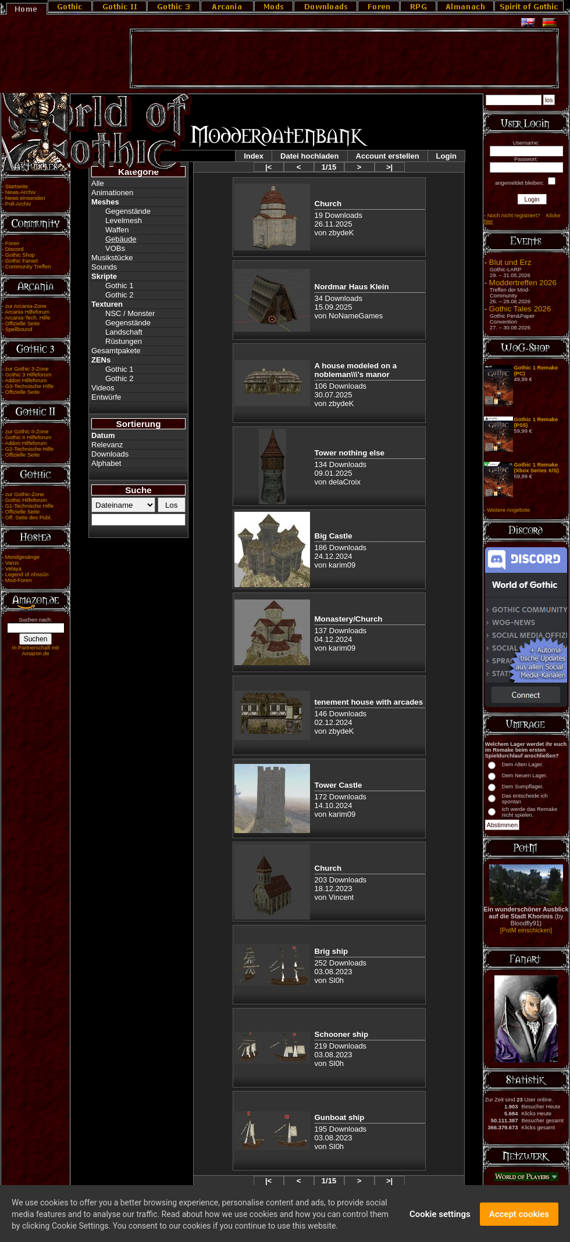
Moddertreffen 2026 (523, 282)
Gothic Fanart (21, 261)
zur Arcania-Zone (26, 306)
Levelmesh (123, 220)
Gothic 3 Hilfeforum (28, 375)
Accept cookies (519, 1221)
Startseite (16, 186)
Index (253, 156)
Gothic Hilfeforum (26, 500)
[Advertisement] (344, 59)
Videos (103, 387)
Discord (14, 249)
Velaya (13, 569)
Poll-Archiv (18, 204)
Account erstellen (387, 156)
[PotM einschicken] (526, 930)
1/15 (329, 167)
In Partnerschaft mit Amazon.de (35, 650)
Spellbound (19, 329)
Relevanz (107, 444)
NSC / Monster (130, 313)
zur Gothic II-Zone (27, 432)
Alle (97, 183)
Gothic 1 (119, 285)
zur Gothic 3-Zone (27, 369)
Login (446, 156)
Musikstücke (112, 257)
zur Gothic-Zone (24, 494)
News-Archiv (20, 192)
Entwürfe (106, 397)
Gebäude (121, 239)
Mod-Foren (18, 580)
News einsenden (25, 198)
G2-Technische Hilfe (29, 449)
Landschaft (123, 332)
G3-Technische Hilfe (29, 386)
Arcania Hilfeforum (27, 312)
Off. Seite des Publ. (28, 518)
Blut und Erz (510, 262)
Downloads (110, 454)
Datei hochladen (309, 156)
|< (268, 167)
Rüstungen (123, 341)
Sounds (104, 267)
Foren (12, 243)
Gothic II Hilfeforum (28, 437)
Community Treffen (28, 267)
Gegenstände (128, 211)
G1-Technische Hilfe (29, 506)
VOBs (115, 248)
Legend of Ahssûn (27, 574)
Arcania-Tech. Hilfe (27, 318)
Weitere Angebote (508, 510)
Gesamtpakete (116, 350)
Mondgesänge (22, 557)
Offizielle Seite (22, 323)
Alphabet (106, 463)
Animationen (112, 192)
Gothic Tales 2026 (520, 308)
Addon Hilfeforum (26, 380)
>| (389, 167)
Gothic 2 (119, 294)
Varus (12, 563)
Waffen (117, 229)
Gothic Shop (20, 255)
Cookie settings (440, 1221)
